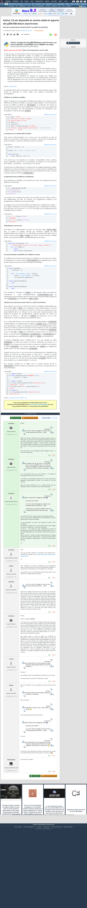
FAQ (21, 1)
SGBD (67, 4)
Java (43, 4)
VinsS (11, 691)
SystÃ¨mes (83, 4)
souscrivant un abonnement (38, 415)
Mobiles (77, 4)
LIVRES (28, 6)
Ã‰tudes (54, 1)
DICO (63, 6)
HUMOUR (68, 6)
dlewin (11, 598)
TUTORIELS (11, 6)
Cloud (26, 4)
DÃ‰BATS (54, 6)
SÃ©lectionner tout (50, 125)
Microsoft (38, 4)
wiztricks (11, 526)
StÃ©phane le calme (26, 41)
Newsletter (39, 1)
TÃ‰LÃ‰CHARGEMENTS (38, 6)
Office (72, 4)
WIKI (59, 6)
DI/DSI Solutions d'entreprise (16, 4)
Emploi (47, 1)
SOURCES (48, 6)
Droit (60, 1)
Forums (8, 1)
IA (29, 4)
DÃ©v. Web (49, 4)
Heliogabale (11, 792)
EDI (54, 4)
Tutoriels (15, 1)
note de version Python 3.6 (17, 409)
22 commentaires (38, 41)
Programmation (60, 4)
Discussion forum (73, 43)
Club (65, 1)
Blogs (26, 1)
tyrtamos (11, 456)
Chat (32, 1)
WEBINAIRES (22, 6)
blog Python (13, 97)
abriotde (11, 614)
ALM (33, 4)
